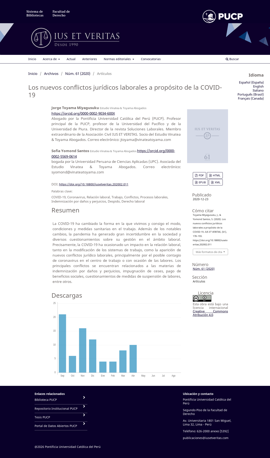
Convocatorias (151, 59)
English (258, 86)
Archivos (51, 73)
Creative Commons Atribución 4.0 (210, 313)
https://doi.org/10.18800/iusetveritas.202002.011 (93, 184)
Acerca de (50, 59)
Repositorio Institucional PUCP (56, 409)
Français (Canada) (251, 98)
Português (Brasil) (251, 94)
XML (217, 182)
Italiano (258, 90)
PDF (201, 175)
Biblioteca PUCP (46, 400)
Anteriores (89, 59)
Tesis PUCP (42, 417)
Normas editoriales (118, 59)
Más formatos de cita (209, 252)
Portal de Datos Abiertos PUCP (56, 426)
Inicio (32, 59)
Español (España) (251, 82)
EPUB (202, 182)
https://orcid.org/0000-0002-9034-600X (83, 113)
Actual (71, 59)
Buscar (232, 59)
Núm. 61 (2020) (77, 73)
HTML (216, 175)
